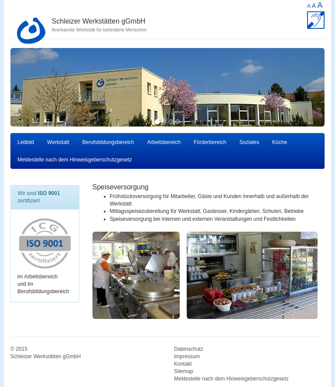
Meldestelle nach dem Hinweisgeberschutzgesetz (74, 160)
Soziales (249, 142)
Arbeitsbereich (164, 142)
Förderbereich (210, 142)
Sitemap (183, 371)
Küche (279, 142)
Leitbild (25, 142)
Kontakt (183, 364)
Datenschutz (188, 349)
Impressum (187, 356)
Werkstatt (58, 142)
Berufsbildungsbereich (108, 142)
